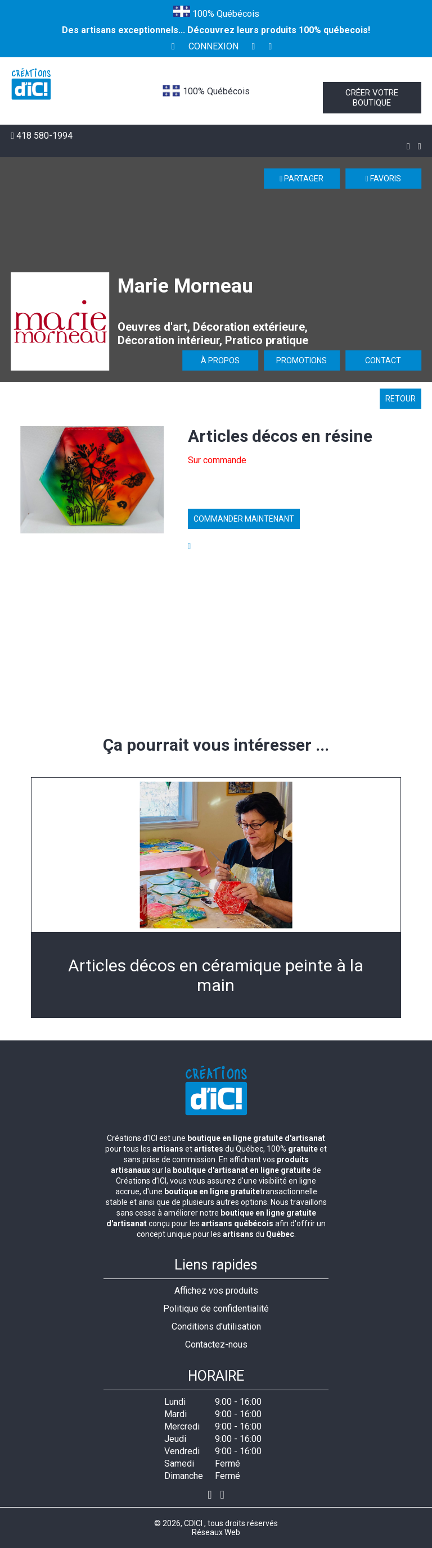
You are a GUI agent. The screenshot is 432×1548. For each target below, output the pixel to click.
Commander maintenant (244, 518)
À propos (220, 360)
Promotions (301, 360)
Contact (383, 360)
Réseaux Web (216, 1532)
